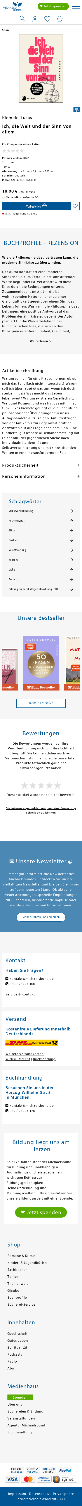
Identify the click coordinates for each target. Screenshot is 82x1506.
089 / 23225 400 (22, 984)
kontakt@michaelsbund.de (32, 979)
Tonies (12, 1277)
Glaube (13, 1291)
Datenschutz (39, 1494)
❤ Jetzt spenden (53, 6)
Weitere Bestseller (41, 703)
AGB (62, 1499)
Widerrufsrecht (17, 1059)
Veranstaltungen (21, 1418)
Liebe (12, 569)
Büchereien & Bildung (25, 1411)
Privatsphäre (63, 1494)
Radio (12, 1361)
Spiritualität (17, 1348)
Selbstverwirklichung (21, 511)
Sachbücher (17, 1270)
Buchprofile (17, 1298)
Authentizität (17, 521)
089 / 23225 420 (22, 1111)
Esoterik (13, 579)
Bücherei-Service (21, 1304)
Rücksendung (44, 1059)
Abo (10, 1368)
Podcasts (14, 1354)
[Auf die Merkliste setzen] (75, 206)
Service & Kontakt (20, 994)
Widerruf (49, 1499)
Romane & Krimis (21, 1256)
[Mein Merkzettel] (47, 19)
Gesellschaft (17, 1334)
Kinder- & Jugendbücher (27, 1263)
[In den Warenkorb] (36, 206)
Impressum (17, 1494)
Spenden (20, 1397)
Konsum (13, 560)
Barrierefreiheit (28, 1499)
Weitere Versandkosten (24, 1054)
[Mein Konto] (35, 18)
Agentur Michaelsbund (26, 1425)
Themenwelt (17, 1284)
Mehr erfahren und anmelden (41, 917)
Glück (12, 530)
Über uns (14, 1404)
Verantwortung (17, 550)
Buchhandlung (19, 1432)
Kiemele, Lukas (17, 117)
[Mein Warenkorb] (60, 18)
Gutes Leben (17, 1341)
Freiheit (13, 540)
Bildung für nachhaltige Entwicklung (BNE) (34, 589)
